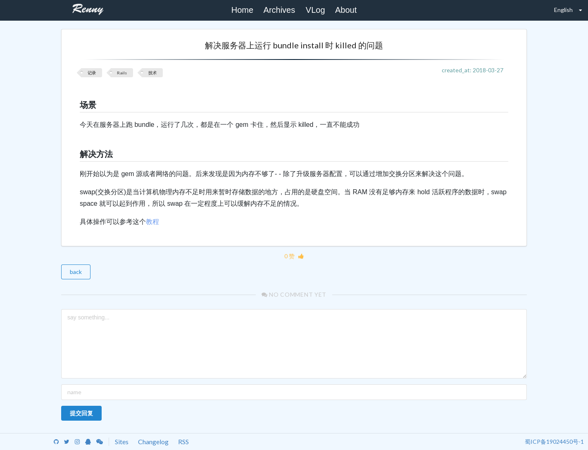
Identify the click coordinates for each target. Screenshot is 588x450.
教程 (152, 221)
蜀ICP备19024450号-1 (554, 441)
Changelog (153, 441)
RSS (183, 441)
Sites (122, 441)
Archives (279, 9)
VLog (315, 9)
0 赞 (294, 256)
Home (242, 9)
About (346, 9)
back (76, 271)
